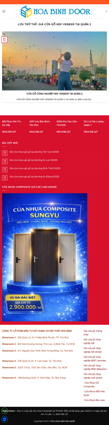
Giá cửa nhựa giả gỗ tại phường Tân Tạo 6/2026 (34, 152)
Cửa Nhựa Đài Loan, (94, 400)
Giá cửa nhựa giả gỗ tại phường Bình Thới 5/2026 (35, 168)
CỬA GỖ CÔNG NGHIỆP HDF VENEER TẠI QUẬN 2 (54, 93)
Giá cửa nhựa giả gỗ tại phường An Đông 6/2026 (34, 176)
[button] (4, 11)
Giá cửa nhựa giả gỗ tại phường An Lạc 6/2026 (33, 160)
